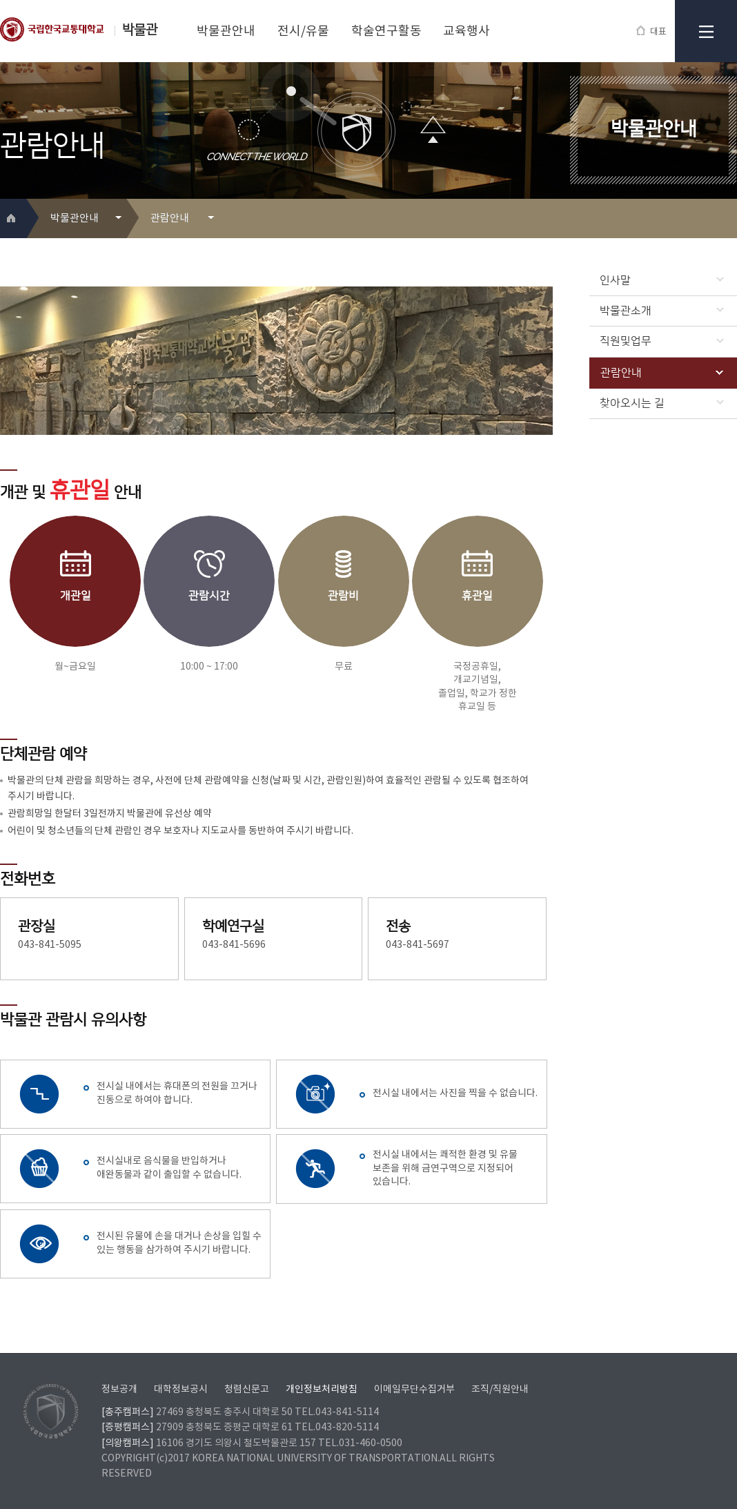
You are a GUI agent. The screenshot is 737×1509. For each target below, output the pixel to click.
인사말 (662, 280)
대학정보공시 (181, 1389)
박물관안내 (226, 31)
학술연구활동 (386, 31)
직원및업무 (662, 341)
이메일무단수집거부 (414, 1389)
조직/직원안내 (500, 1389)
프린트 (705, 219)
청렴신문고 (246, 1389)
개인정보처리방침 (321, 1389)
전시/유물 (303, 31)
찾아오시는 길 (662, 403)
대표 (651, 31)
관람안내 (661, 373)
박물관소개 (662, 310)
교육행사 (466, 31)
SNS (727, 219)
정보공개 (119, 1389)
